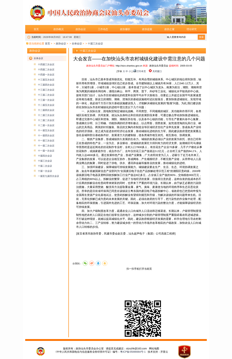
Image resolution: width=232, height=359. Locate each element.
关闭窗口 (157, 71)
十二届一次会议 (46, 125)
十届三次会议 (45, 160)
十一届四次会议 (46, 135)
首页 (36, 29)
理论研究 (192, 29)
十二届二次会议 (46, 120)
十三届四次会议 (46, 84)
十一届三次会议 (46, 140)
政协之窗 (169, 29)
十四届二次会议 (46, 69)
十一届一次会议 (46, 150)
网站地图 (154, 348)
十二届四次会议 (46, 110)
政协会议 (81, 29)
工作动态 (103, 29)
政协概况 (58, 29)
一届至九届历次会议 (48, 176)
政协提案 (147, 29)
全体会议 (77, 43)
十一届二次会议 (46, 145)
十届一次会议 (45, 171)
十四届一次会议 (46, 74)
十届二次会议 (45, 166)
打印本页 (141, 71)
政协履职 (125, 29)
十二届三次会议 (46, 115)
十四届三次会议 (46, 64)
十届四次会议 (45, 155)
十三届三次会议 (46, 89)
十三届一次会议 (46, 100)
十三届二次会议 (46, 95)
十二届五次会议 (46, 105)
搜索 (201, 37)
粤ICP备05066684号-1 (133, 351)
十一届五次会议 (46, 130)
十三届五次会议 (46, 79)
